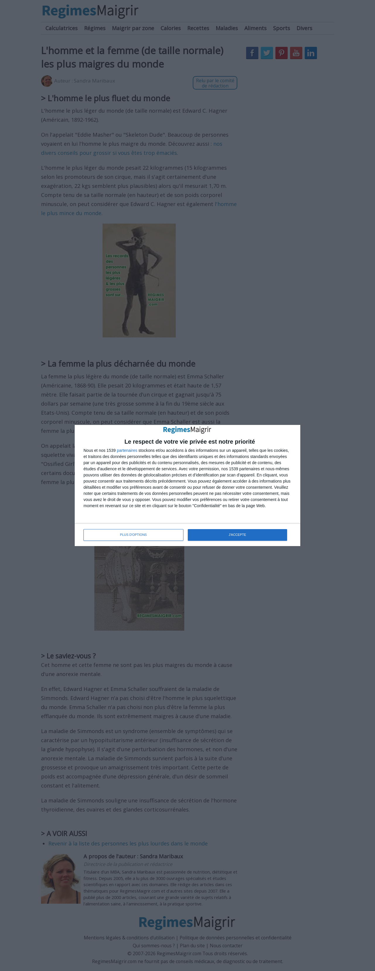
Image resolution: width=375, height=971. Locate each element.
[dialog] (187, 485)
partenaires (127, 450)
